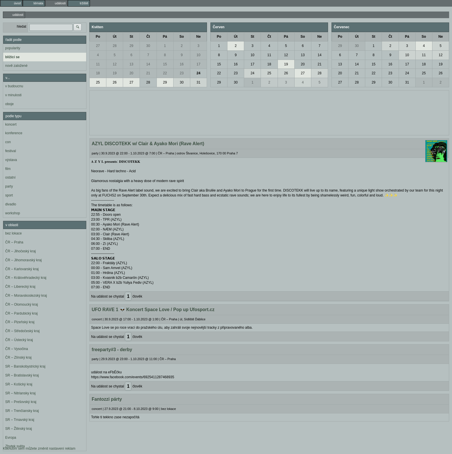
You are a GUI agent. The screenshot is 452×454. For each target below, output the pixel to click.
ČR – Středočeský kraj (22, 331)
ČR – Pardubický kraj (21, 313)
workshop (12, 213)
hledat (21, 26)
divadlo (10, 204)
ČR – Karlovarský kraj (22, 269)
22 (165, 73)
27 (98, 46)
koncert (10, 124)
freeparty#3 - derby (112, 349)
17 (198, 64)
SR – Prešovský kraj (20, 402)
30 (148, 46)
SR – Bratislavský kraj (22, 375)
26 (114, 82)
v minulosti (13, 95)
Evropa (10, 438)
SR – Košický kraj (18, 384)
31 (198, 82)
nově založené (16, 66)
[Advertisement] (269, 112)
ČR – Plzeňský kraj (19, 322)
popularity (12, 48)
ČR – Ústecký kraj (19, 340)
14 (148, 64)
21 (148, 73)
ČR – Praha (14, 242)
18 (98, 73)
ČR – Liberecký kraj (20, 287)
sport (9, 195)
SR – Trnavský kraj (19, 420)
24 (198, 73)
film (8, 169)
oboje (9, 104)
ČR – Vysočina (16, 349)
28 (114, 46)
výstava (11, 160)
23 (182, 73)
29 (131, 46)
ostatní (10, 177)
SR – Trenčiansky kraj (22, 411)
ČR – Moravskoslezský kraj (26, 296)
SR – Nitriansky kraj (20, 393)
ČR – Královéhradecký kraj (25, 278)
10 (198, 55)
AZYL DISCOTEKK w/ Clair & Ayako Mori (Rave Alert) (148, 143)
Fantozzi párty (107, 399)
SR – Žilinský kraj (18, 429)
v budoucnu (14, 86)
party (9, 186)
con (8, 142)
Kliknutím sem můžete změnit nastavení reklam (39, 449)
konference (13, 133)
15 (165, 64)
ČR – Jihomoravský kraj (23, 260)
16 (182, 64)
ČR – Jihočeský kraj (20, 251)
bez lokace (13, 233)
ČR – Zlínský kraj (18, 357)
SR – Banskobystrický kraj (25, 366)
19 (114, 73)
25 (98, 82)
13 (131, 64)
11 (98, 64)
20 (131, 73)
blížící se (12, 57)
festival (10, 151)
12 (114, 64)
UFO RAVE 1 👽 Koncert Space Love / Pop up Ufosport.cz (153, 309)
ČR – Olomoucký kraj (21, 304)
